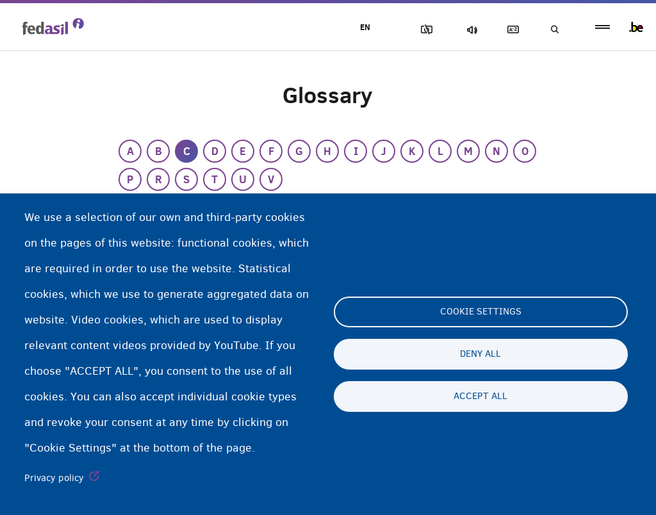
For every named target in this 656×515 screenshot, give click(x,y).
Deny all (480, 354)
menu (602, 27)
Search (553, 30)
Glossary (509, 30)
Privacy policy (54, 477)
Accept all (480, 396)
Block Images (419, 30)
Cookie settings (480, 312)
